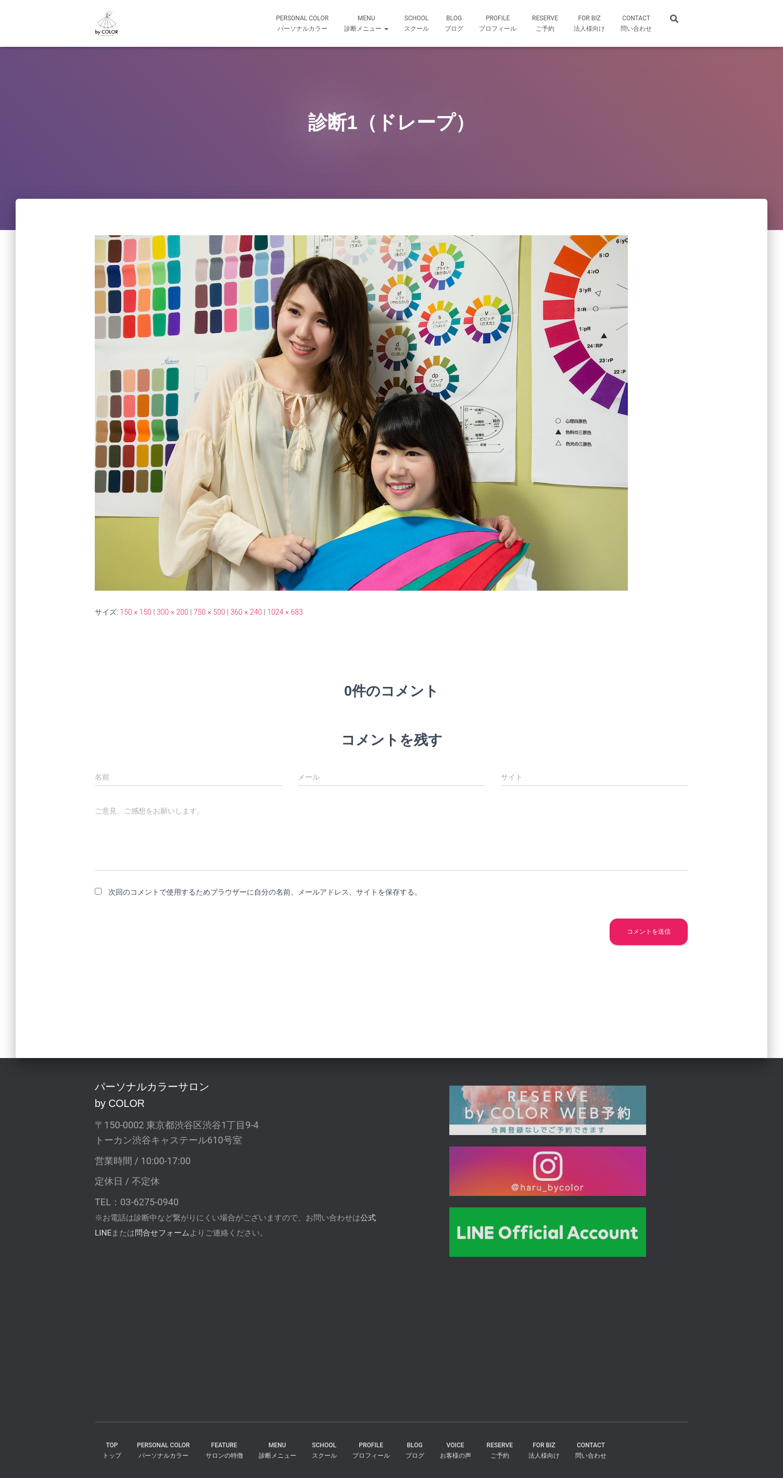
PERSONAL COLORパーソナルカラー (163, 1450)
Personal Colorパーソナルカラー (302, 23)
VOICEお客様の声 (455, 1450)
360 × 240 (246, 612)
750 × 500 (209, 612)
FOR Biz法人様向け (589, 23)
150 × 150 (135, 612)
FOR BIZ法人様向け (544, 1450)
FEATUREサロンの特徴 (224, 1450)
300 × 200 (172, 612)
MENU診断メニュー (366, 23)
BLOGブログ (454, 23)
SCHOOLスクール (416, 23)
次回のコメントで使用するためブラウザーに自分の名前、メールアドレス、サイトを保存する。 (265, 892)
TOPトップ (112, 1450)
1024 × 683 (285, 612)
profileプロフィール (497, 23)
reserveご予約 (545, 23)
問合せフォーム (162, 1233)
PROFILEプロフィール (371, 1450)
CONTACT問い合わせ (636, 23)
